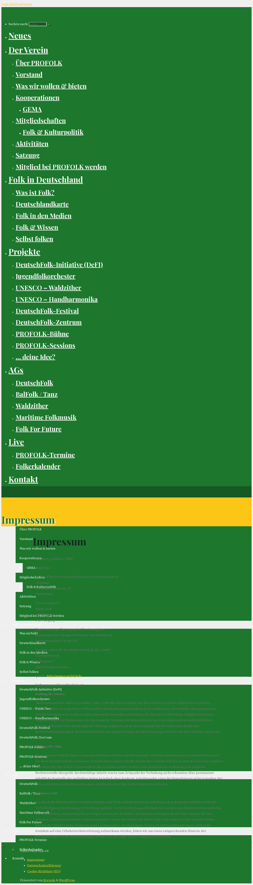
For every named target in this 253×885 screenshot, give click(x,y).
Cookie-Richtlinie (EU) (43, 871)
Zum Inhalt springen (16, 4)
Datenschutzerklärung (43, 865)
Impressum (35, 860)
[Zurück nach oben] (2, 846)
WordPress (67, 880)
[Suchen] (48, 25)
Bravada (49, 880)
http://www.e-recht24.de (64, 676)
